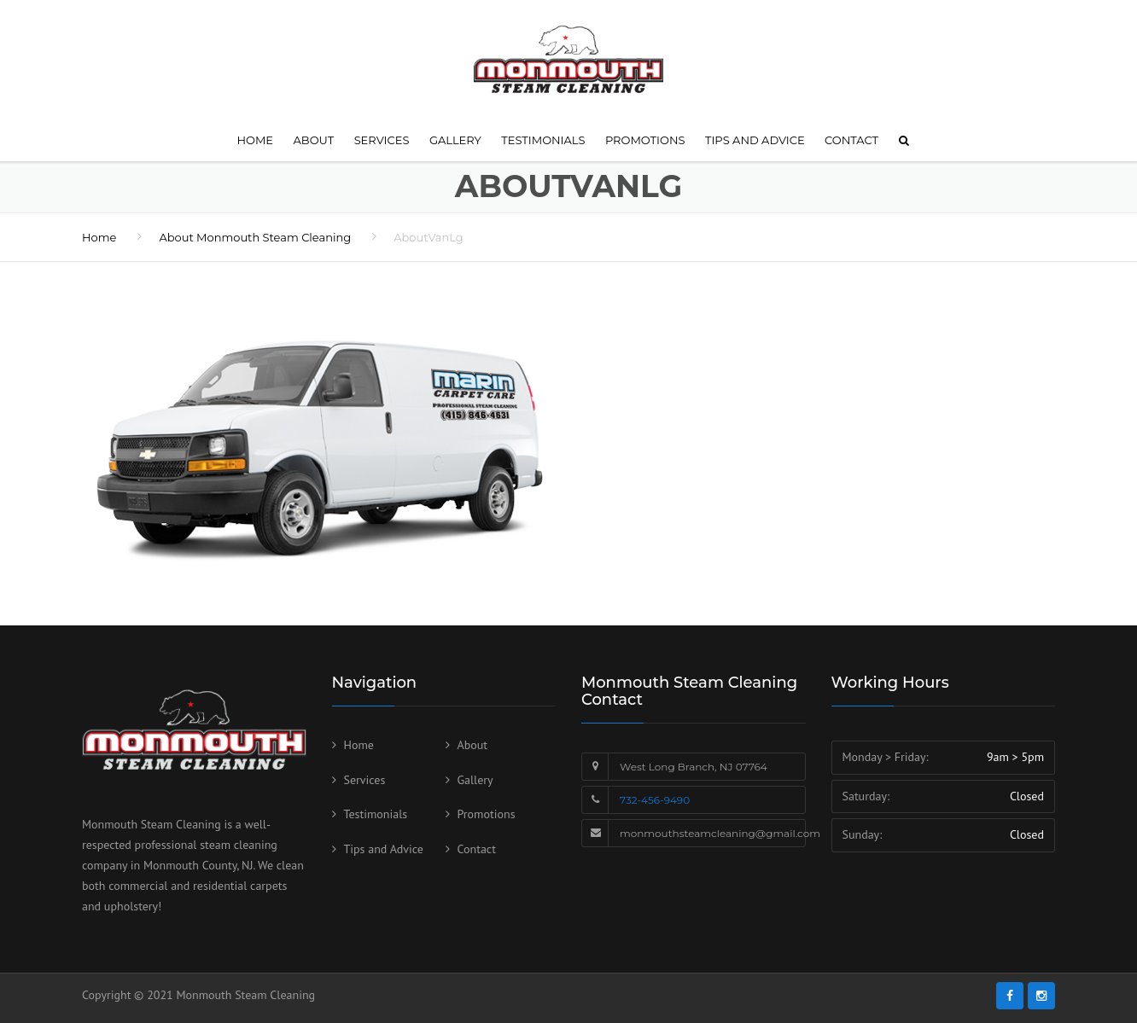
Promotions (645, 140)
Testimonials (543, 140)
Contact (851, 140)
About (314, 140)
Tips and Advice (755, 140)
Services (382, 140)
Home (254, 140)
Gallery (455, 140)
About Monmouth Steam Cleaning (255, 237)
